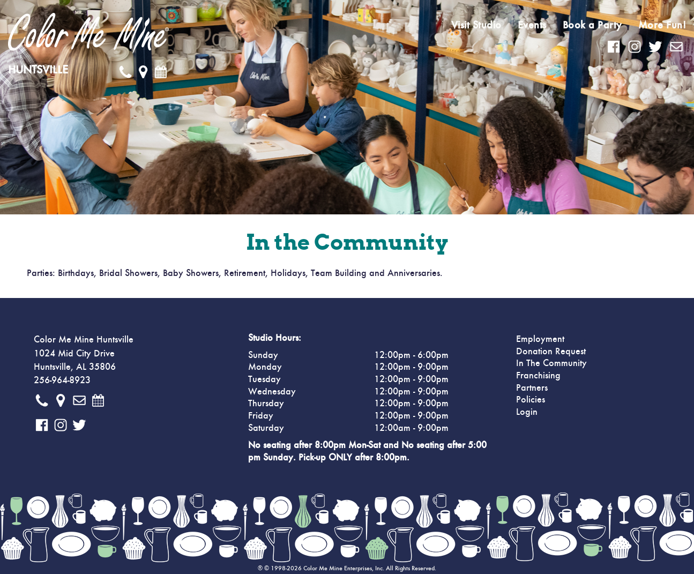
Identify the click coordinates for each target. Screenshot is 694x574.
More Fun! (662, 25)
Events (532, 25)
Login (527, 412)
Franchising (538, 376)
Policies (530, 400)
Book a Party (592, 25)
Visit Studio (476, 25)
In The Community (551, 363)
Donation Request (551, 351)
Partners (532, 388)
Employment (540, 339)
